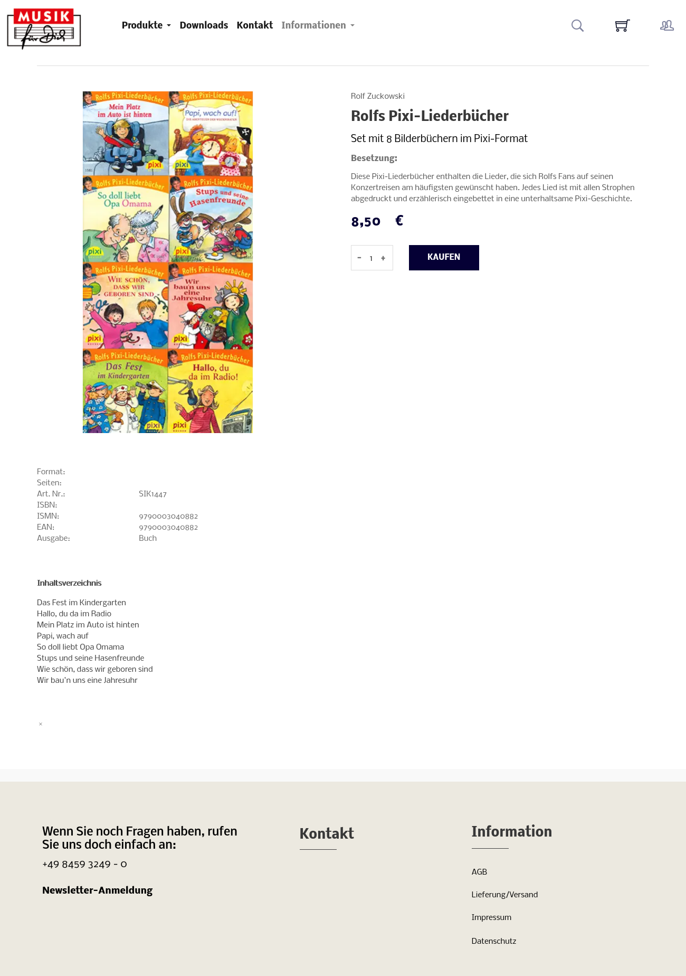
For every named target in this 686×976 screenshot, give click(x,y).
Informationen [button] (314, 26)
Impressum (491, 918)
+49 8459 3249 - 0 (84, 864)
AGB (479, 872)
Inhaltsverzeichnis (69, 583)
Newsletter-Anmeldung (97, 891)
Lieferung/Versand (505, 895)
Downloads (203, 26)
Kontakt (254, 26)
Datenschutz (494, 941)
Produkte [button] (143, 26)
